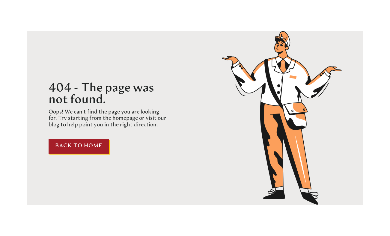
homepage (124, 118)
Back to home (78, 146)
